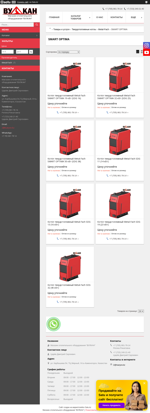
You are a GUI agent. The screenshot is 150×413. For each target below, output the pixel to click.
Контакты (117, 17)
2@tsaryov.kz (8, 127)
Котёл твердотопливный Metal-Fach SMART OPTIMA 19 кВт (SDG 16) (66, 97)
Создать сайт (23, 2)
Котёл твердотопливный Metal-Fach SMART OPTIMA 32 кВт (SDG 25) (116, 97)
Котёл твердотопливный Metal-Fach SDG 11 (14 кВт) (118, 160)
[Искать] (37, 24)
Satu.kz (88, 407)
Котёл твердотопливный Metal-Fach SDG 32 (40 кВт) (69, 286)
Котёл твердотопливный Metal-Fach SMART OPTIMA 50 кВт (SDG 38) (66, 160)
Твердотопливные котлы (84, 29)
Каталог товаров (76, 17)
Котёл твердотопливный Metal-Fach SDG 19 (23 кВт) (118, 223)
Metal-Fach (103, 29)
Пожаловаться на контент (96, 410)
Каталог (6, 35)
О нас (99, 17)
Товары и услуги (61, 29)
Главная (54, 17)
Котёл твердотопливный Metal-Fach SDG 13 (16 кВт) (69, 223)
